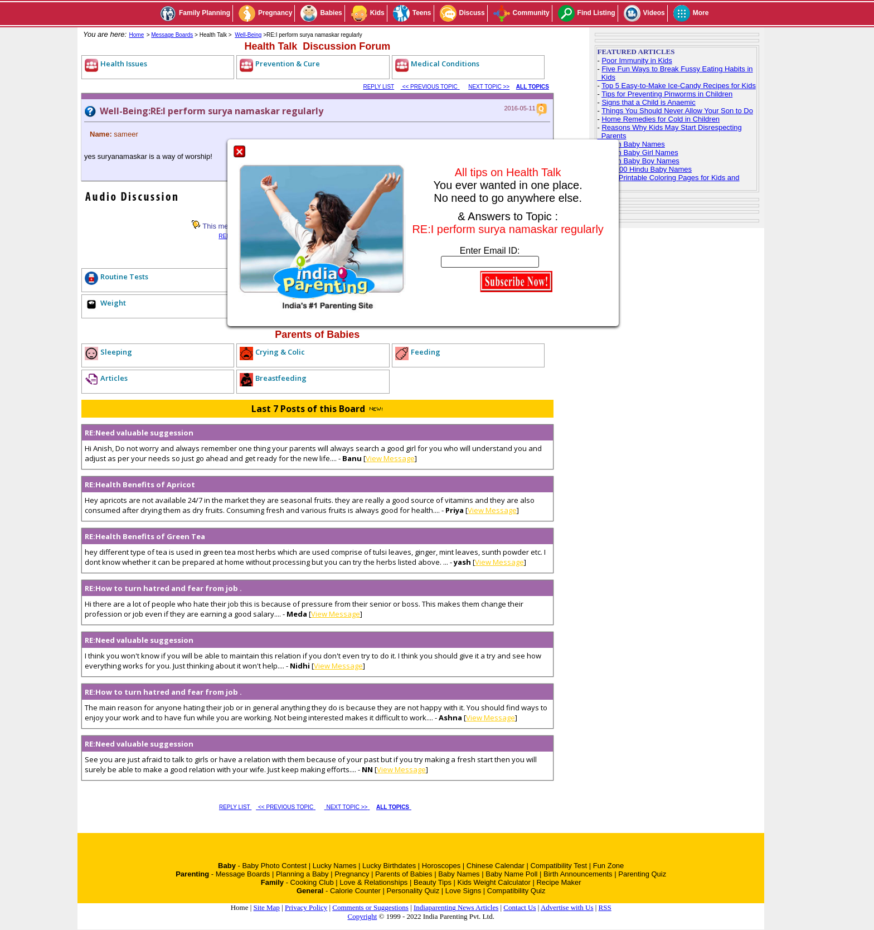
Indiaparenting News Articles (456, 907)
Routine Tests (124, 277)
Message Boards (172, 35)
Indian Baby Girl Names (639, 152)
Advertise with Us (567, 907)
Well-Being (248, 35)
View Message (390, 458)
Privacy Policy (306, 907)
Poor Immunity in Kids (636, 60)
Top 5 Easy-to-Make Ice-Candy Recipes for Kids (678, 85)
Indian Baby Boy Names (640, 161)
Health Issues (123, 64)
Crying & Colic (280, 352)
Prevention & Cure (287, 64)
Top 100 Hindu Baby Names (646, 169)
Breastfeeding (281, 378)
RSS (605, 907)
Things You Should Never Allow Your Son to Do (677, 110)
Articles (114, 378)
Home (136, 35)
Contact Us (519, 907)
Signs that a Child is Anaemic (648, 102)
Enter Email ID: (490, 250)
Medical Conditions (445, 64)
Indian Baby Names (632, 144)
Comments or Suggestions (370, 907)
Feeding (425, 352)
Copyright (362, 916)
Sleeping (116, 352)
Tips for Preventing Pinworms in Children (666, 94)
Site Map (267, 907)
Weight (113, 303)
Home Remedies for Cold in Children (660, 119)
